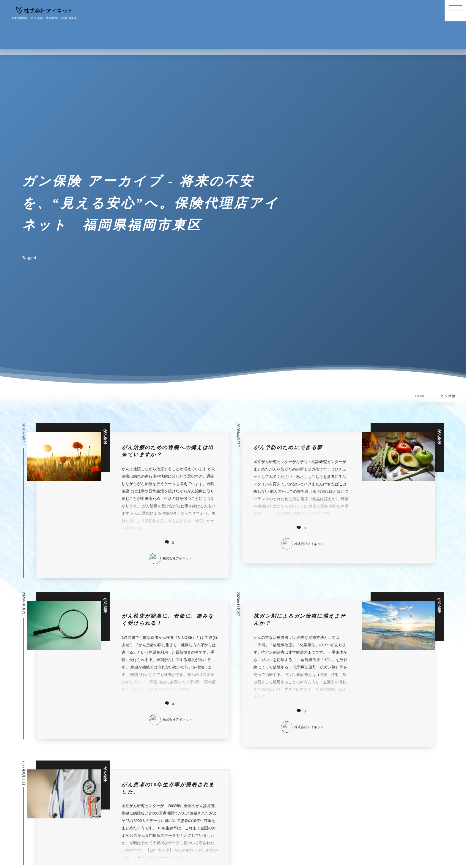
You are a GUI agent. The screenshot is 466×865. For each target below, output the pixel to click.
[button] (455, 10)
